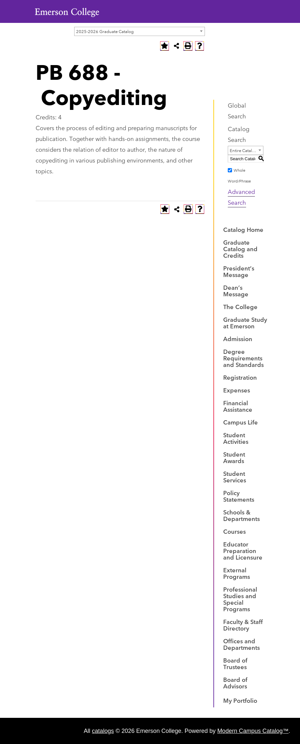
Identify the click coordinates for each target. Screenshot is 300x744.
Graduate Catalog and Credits (240, 248)
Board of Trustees (235, 663)
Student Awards (234, 457)
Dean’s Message (235, 290)
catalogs (103, 731)
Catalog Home (243, 229)
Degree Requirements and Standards (243, 358)
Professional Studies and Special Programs (240, 599)
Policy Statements (238, 495)
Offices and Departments (241, 643)
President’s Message (238, 271)
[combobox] (139, 31)
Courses (234, 531)
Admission (237, 338)
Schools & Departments (241, 515)
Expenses (236, 390)
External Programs (236, 572)
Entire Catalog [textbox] (243, 150)
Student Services (234, 476)
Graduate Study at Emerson (245, 322)
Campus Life (240, 422)
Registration (240, 377)
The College (240, 306)
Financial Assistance (237, 405)
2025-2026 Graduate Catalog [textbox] (105, 31)
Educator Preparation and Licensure (242, 550)
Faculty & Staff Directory (243, 624)
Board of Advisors (235, 682)
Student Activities (235, 437)
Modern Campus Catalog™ (253, 731)
